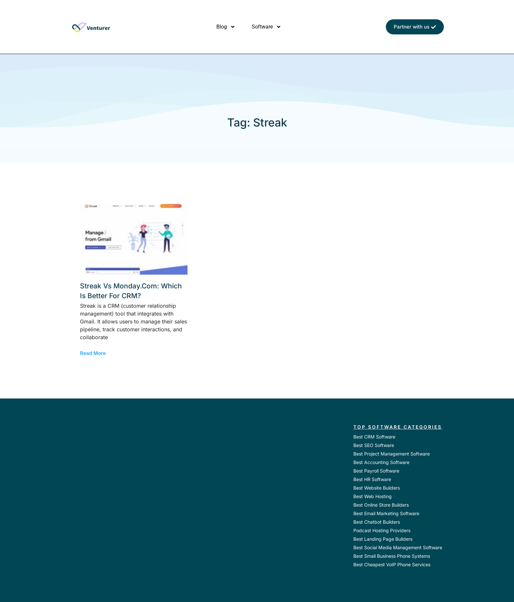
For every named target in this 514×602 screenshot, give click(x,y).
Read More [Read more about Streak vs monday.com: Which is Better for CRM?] (93, 353)
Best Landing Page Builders (382, 539)
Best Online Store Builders (381, 505)
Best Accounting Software (381, 462)
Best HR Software (372, 479)
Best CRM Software (374, 436)
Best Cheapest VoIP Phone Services (391, 564)
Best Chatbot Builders (376, 522)
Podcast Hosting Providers (381, 530)
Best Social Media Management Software (397, 547)
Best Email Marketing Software (386, 513)
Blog (225, 27)
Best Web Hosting (372, 496)
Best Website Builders (376, 488)
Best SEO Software (373, 445)
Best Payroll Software (376, 471)
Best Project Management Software (391, 453)
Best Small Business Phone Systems (391, 556)
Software (266, 27)
